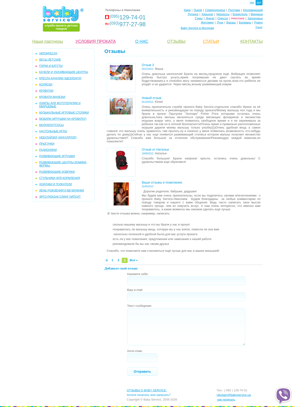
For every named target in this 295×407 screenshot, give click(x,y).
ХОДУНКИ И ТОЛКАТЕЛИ (55, 184)
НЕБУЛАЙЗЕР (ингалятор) (58, 137)
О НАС (141, 41)
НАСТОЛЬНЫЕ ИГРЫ (53, 131)
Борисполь (240, 14)
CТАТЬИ (211, 41)
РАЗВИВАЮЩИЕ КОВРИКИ (57, 171)
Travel (258, 27)
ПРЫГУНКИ (46, 143)
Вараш (231, 22)
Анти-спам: (135, 351)
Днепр (210, 18)
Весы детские (50, 59)
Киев (187, 10)
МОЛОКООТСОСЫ (51, 125)
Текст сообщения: (139, 305)
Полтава (234, 10)
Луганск (193, 14)
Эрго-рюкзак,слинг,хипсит (60, 196)
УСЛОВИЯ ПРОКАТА (96, 41)
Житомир (207, 22)
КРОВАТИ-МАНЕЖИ (52, 97)
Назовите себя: (137, 274)
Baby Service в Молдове (197, 28)
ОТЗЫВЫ (176, 41)
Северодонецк (215, 10)
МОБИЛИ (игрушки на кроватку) (62, 118)
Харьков (207, 14)
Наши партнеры (47, 41)
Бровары (245, 22)
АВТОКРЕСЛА (48, 53)
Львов (198, 10)
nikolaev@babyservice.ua (234, 395)
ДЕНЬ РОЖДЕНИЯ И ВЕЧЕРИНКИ (61, 190)
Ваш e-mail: (135, 290)
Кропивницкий (253, 10)
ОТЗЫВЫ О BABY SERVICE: (147, 390)
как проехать (226, 399)
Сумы (199, 18)
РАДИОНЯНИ (48, 150)
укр (252, 2)
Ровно (258, 22)
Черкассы (223, 14)
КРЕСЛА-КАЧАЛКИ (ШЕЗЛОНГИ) (60, 78)
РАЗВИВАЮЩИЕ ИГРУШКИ (57, 156)
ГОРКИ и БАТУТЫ (51, 65)
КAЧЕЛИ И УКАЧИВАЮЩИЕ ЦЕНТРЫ (63, 72)
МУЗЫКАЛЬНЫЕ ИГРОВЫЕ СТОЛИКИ (64, 112)
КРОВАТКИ (46, 90)
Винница (257, 14)
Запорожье (255, 18)
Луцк (220, 22)
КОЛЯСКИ (45, 84)
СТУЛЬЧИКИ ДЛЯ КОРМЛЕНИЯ (59, 178)
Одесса (223, 18)
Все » (134, 260)
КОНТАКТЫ (251, 41)
